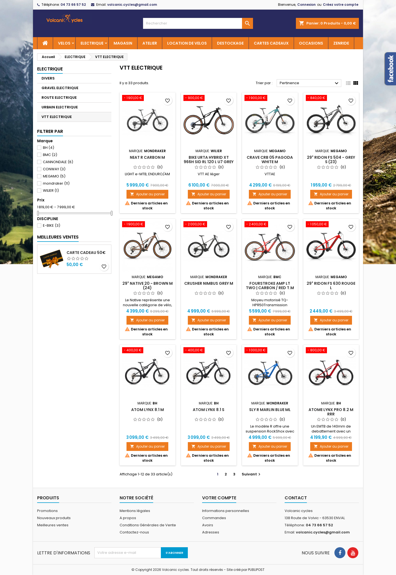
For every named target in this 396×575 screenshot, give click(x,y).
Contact (296, 498)
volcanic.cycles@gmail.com (132, 4)
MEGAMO (54, 176)
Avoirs (207, 525)
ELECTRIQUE (92, 43)
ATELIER (149, 43)
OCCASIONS (311, 43)
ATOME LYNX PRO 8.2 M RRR (331, 412)
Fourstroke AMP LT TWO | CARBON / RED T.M (270, 286)
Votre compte (219, 498)
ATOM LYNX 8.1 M (147, 409)
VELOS (64, 43)
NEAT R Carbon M (147, 157)
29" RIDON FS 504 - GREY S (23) (331, 160)
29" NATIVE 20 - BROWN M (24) (147, 286)
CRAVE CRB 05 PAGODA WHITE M (270, 160)
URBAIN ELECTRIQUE (60, 107)
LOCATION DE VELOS (187, 43)
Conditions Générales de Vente (148, 525)
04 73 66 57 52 (73, 4)
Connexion (306, 4)
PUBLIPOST (256, 569)
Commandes (214, 518)
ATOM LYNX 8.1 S (208, 409)
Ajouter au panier (147, 194)
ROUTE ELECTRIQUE (59, 97)
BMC (50, 154)
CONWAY (54, 169)
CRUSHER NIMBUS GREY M (208, 283)
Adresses (210, 532)
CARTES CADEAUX (271, 43)
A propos (128, 518)
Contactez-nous (134, 532)
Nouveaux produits (54, 518)
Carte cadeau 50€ (86, 252)
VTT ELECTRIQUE (57, 116)
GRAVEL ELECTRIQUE (60, 88)
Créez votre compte (340, 4)
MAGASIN (123, 43)
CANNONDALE (58, 162)
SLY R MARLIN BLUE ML (270, 409)
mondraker (56, 183)
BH (48, 147)
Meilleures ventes (52, 525)
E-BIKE (51, 225)
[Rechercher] (198, 23)
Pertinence (310, 83)
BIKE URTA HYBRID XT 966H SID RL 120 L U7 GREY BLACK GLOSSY (208, 162)
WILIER (51, 190)
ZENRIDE (341, 43)
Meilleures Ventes (58, 237)
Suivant (252, 474)
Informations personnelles (225, 510)
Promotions (47, 510)
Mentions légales (135, 510)
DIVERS (48, 78)
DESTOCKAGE (230, 43)
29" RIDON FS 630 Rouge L (331, 286)
